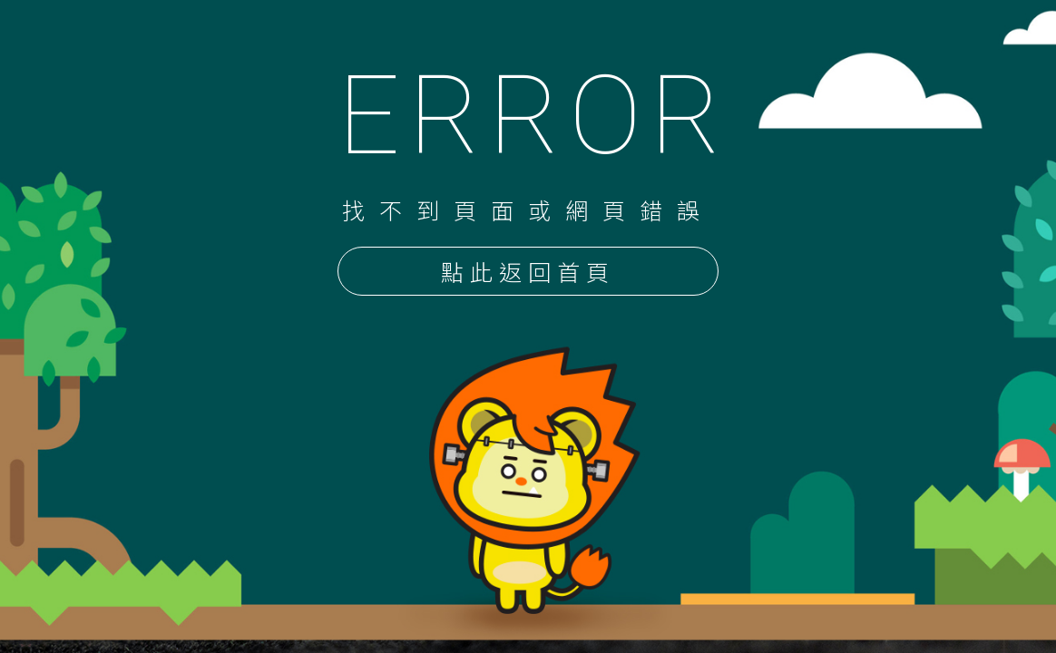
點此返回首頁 (528, 273)
